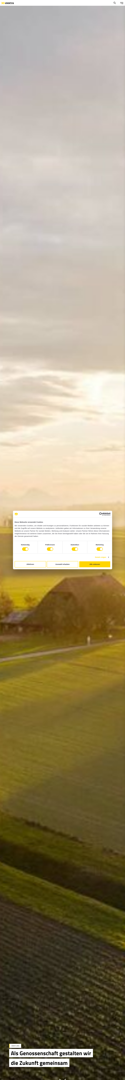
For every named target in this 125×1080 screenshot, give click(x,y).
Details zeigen (100, 557)
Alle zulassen (94, 564)
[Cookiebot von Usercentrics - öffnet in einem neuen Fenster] (100, 514)
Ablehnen (30, 564)
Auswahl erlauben (62, 564)
